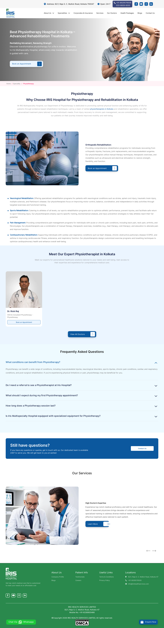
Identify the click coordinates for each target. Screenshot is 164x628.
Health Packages (127, 13)
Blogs (140, 13)
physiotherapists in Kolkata (101, 109)
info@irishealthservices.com (138, 584)
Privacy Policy (104, 580)
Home (8, 84)
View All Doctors (82, 334)
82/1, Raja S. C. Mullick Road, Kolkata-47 (143, 577)
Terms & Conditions (106, 577)
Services (99, 13)
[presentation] (148, 551)
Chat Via (21, 622)
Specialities (64, 13)
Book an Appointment (27, 64)
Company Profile (57, 577)
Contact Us (150, 13)
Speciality (16, 84)
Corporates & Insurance (83, 13)
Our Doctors (112, 13)
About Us (49, 13)
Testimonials (80, 577)
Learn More (98, 524)
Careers (78, 580)
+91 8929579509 (134, 580)
